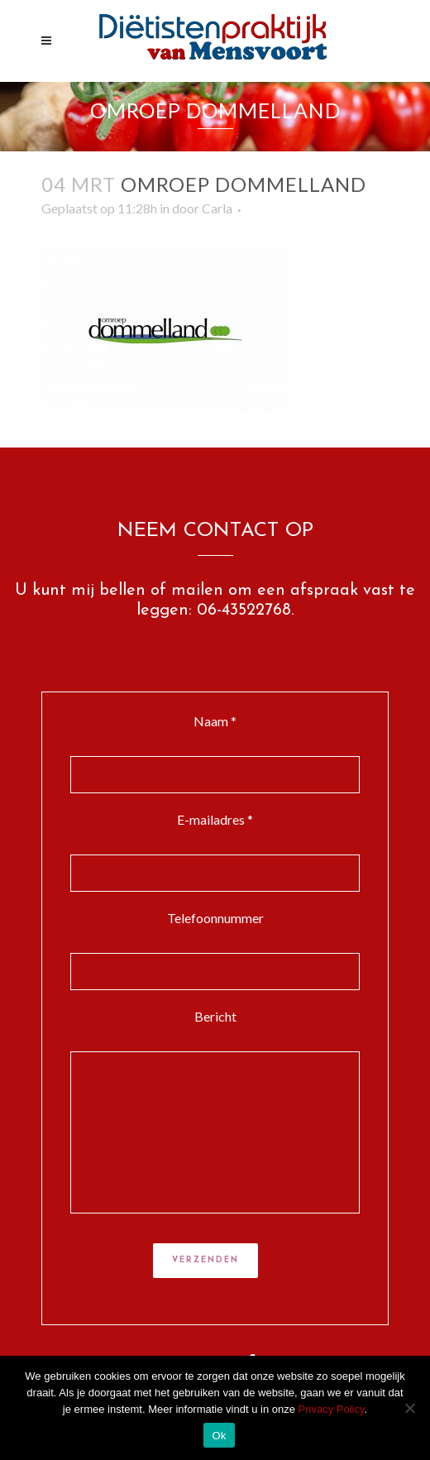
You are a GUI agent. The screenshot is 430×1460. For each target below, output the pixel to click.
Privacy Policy (332, 1409)
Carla (217, 208)
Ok (219, 1435)
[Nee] (409, 1408)
